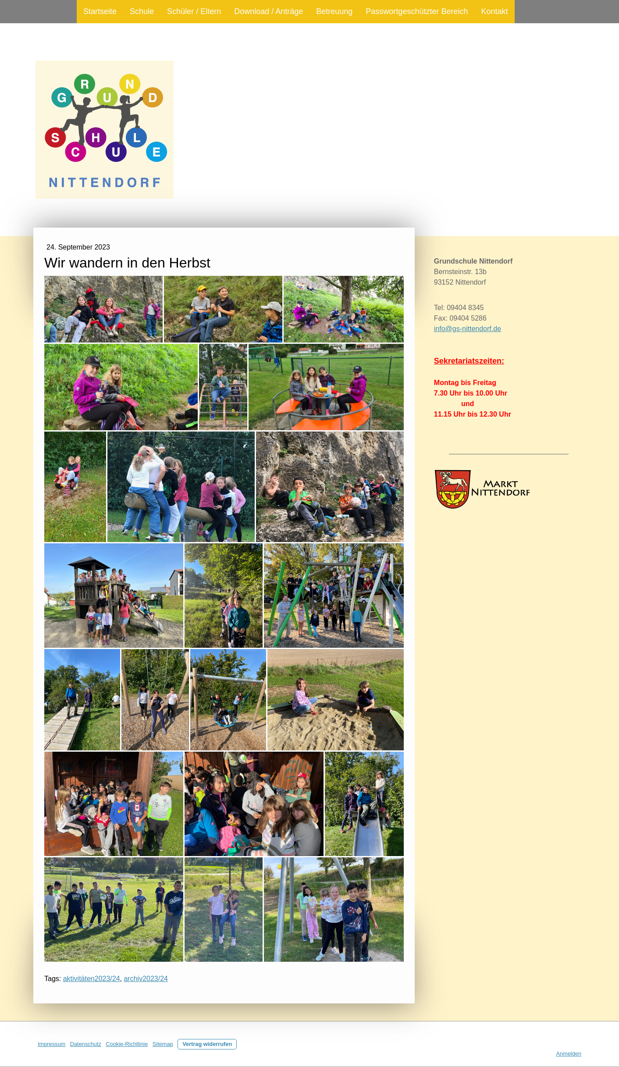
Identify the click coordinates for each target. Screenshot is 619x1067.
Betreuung (334, 11)
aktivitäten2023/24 (91, 978)
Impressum (51, 1044)
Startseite (100, 11)
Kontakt (494, 11)
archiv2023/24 (146, 978)
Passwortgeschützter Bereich (417, 11)
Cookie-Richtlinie (127, 1044)
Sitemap (163, 1044)
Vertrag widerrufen (207, 1044)
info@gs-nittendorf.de (467, 328)
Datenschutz (85, 1044)
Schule (142, 11)
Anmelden (568, 1053)
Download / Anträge (268, 11)
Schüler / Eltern (194, 11)
